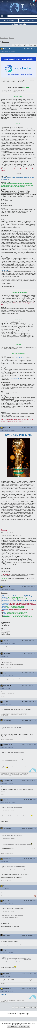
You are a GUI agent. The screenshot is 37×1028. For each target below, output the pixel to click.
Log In (2, 1)
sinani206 (5, 599)
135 (27, 45)
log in (14, 1014)
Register (8, 1)
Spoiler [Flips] (10, 92)
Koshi (4, 606)
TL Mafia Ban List (19, 358)
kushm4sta (5, 600)
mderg (4, 608)
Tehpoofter (5, 603)
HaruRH (5, 617)
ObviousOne (6, 596)
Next (35, 45)
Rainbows (5, 609)
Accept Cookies (12, 1026)
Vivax (5, 614)
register (21, 1014)
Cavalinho (5, 605)
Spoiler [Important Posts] (14, 90)
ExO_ (4, 612)
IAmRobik (6, 615)
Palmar (4, 597)
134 (24, 45)
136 (31, 45)
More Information (24, 1026)
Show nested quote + (9, 755)
